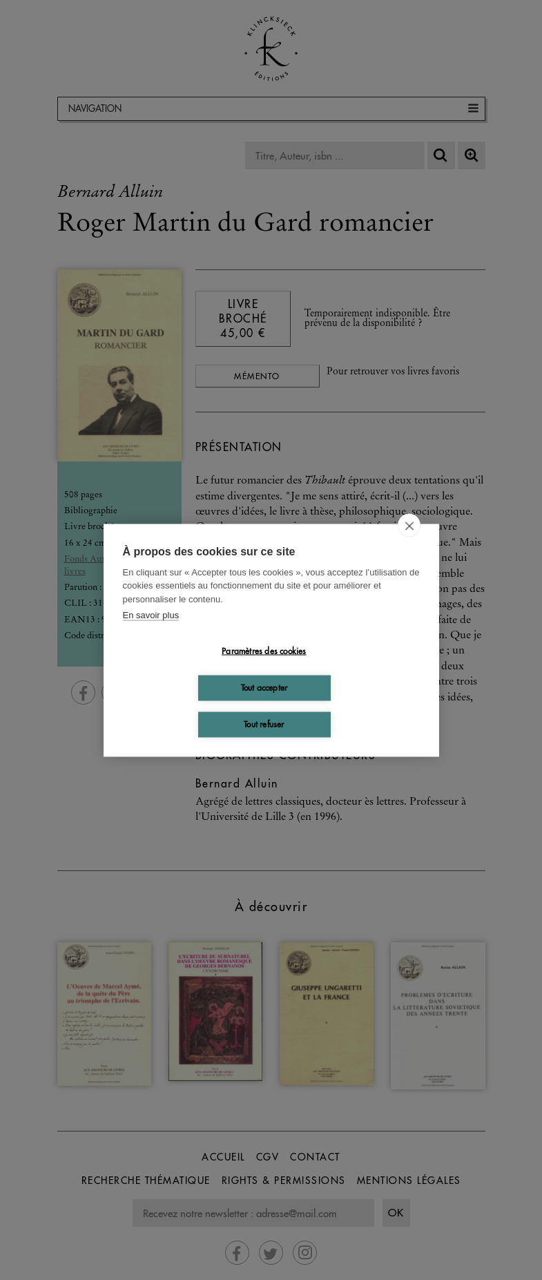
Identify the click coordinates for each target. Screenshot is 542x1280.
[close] (409, 525)
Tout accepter (264, 687)
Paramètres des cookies (264, 651)
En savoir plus (151, 615)
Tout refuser (264, 724)
